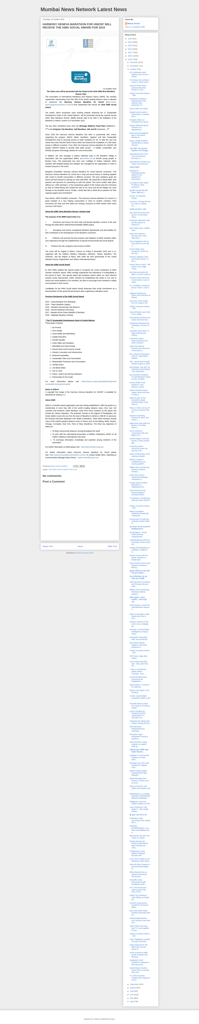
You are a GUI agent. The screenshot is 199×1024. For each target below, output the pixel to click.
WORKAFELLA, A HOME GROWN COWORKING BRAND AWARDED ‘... (140, 796)
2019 (130, 59)
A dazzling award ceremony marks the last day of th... (139, 448)
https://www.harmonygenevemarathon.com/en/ (67, 455)
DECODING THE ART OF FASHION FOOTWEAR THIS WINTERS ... (140, 369)
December (134, 62)
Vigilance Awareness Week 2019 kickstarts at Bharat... (140, 295)
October (133, 69)
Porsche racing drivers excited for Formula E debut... (139, 905)
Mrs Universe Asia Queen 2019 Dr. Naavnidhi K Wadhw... (140, 356)
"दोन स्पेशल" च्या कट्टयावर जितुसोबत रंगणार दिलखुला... (139, 149)
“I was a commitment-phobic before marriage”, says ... (138, 671)
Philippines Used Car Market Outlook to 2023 (140, 803)
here (64, 395)
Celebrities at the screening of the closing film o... (140, 820)
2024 (130, 42)
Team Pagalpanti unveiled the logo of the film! (140, 940)
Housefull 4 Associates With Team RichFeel (138, 638)
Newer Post (48, 546)
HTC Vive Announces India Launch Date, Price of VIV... (138, 890)
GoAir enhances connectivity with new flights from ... (139, 433)
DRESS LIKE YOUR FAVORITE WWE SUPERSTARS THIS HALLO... (139, 401)
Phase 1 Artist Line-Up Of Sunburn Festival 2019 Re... (140, 410)
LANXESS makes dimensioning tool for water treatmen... (139, 341)
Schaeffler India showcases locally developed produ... (138, 882)
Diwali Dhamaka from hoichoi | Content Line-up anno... (139, 780)
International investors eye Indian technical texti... (140, 163)
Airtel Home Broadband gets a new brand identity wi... (139, 135)
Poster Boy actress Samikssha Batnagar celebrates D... (139, 477)
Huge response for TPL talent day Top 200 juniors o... (139, 947)
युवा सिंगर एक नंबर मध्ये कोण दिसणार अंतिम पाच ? (139, 191)
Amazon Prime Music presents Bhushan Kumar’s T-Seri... (138, 88)
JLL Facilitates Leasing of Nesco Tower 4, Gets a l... (140, 287)
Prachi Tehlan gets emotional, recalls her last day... (139, 251)
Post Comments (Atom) (84, 553)
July (132, 991)
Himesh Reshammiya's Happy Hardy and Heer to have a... (140, 392)
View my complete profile (135, 27)
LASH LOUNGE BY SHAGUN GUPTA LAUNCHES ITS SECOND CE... (137, 714)
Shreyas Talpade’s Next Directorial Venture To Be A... (139, 259)
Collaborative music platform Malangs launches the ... (137, 853)
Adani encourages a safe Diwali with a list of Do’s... (139, 616)
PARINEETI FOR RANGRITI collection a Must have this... (139, 962)
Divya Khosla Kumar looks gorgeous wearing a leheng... (140, 565)
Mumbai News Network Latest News (84, 9)
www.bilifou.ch (86, 158)
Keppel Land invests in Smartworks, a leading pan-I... (139, 114)
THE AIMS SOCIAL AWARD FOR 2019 (62, 469)
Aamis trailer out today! (139, 109)
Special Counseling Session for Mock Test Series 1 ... (139, 418)
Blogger (112, 1019)
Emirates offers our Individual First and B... (140, 121)
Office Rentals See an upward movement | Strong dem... (138, 874)
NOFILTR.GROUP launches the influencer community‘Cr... (140, 348)
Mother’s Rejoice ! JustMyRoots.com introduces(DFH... (138, 462)
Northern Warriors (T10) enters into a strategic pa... (139, 624)
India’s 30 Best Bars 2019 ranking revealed (140, 455)
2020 (130, 56)
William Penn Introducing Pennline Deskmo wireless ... (139, 469)
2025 (130, 39)
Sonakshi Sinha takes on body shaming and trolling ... (139, 333)
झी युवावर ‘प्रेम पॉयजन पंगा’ (138, 815)
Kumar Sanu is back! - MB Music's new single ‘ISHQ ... (140, 266)
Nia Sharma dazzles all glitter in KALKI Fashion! (140, 273)
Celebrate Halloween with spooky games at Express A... (140, 222)
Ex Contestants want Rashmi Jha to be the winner (139, 74)
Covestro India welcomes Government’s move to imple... (139, 280)
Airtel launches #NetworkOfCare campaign (137, 729)
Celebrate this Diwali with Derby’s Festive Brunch (140, 722)
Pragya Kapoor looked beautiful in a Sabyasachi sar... (138, 485)
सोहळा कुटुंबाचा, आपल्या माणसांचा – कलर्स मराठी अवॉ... (138, 599)
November (134, 66)
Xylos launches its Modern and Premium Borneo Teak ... (140, 584)
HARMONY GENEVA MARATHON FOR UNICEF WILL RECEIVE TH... (138, 102)
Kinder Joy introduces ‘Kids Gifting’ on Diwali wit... (139, 897)
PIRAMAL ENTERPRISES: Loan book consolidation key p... (140, 829)
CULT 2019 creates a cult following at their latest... (140, 860)
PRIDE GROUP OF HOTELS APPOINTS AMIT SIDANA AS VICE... (139, 844)
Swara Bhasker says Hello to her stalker (140, 313)
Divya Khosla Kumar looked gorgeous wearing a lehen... (138, 492)
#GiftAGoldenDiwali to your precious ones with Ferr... (140, 920)
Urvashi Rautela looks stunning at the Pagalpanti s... (138, 679)
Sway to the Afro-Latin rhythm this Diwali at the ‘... (140, 788)
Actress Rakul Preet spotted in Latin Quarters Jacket (137, 385)
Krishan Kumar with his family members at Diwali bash (139, 557)
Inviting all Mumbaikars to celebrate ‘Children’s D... (140, 550)
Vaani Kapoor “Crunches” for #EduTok (140, 686)
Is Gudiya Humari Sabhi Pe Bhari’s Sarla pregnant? (139, 185)
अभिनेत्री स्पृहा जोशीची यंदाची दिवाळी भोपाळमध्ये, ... (139, 751)
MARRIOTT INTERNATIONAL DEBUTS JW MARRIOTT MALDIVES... (137, 175)
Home (80, 546)
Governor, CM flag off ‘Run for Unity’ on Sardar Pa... (140, 204)
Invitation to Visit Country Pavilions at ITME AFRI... (139, 757)
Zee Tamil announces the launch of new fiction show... (139, 215)
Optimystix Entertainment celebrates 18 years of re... (139, 325)
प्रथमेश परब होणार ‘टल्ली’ (138, 209)
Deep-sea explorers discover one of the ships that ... (138, 236)
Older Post (112, 546)
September (134, 984)
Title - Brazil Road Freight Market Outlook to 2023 (140, 363)
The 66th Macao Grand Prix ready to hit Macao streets (140, 706)
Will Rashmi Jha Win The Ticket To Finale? (139, 837)
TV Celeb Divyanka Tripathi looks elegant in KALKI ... (140, 978)
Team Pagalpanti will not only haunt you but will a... (139, 243)
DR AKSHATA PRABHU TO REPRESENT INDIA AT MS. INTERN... (140, 377)
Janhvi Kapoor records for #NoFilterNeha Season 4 (140, 607)
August (133, 988)
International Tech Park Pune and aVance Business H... (139, 156)
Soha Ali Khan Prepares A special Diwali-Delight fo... (140, 866)
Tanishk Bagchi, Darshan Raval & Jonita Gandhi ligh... (139, 441)
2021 (130, 52)
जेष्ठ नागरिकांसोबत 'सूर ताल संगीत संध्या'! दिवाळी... (138, 577)
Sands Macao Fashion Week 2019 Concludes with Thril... (139, 970)
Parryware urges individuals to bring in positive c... (139, 736)
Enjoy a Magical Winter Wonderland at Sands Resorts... (139, 143)
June (132, 995)
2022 (130, 49)
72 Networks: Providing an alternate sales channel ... (140, 500)
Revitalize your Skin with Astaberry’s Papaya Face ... (139, 765)
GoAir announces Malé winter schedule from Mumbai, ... (139, 955)
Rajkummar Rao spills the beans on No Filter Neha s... (140, 425)
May (132, 998)
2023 (130, 46)
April (132, 1001)
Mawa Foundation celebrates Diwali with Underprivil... (139, 513)
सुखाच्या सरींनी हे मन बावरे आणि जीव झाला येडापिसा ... (140, 572)
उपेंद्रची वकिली (134, 167)
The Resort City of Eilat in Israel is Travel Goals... (140, 81)
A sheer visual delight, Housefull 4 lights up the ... (140, 698)
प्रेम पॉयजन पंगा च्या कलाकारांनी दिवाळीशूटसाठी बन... (140, 528)
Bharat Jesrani (134, 24)
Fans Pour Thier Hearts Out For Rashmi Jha (139, 302)
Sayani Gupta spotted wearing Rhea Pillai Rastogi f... (138, 773)
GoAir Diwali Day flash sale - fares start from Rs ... (139, 664)
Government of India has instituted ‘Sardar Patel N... (139, 521)
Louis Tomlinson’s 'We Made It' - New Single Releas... (139, 809)
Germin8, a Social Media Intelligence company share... (139, 632)
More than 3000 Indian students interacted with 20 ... (140, 913)
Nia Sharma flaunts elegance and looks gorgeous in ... (138, 645)
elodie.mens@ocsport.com (88, 458)
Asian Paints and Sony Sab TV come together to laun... (139, 928)
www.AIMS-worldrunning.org (92, 447)
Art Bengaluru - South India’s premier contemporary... (138, 534)
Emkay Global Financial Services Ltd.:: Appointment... (139, 127)
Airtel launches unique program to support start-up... (138, 744)
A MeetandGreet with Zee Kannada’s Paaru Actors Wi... (140, 542)
